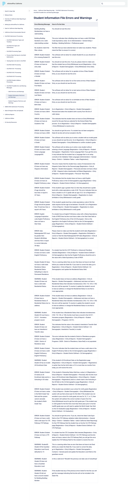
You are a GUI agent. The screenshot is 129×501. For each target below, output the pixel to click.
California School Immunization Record (15, 32)
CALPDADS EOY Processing (14, 76)
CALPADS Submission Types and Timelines (15, 41)
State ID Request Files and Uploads (14, 110)
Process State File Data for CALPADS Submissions (16, 56)
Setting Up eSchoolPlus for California (14, 24)
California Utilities (9, 118)
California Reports (9, 114)
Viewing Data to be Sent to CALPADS (16, 61)
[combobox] (112, 3)
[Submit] (102, 3)
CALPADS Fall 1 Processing (14, 68)
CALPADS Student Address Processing (14, 81)
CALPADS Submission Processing (14, 36)
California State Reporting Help (46, 10)
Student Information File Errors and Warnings (16, 96)
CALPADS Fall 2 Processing (14, 72)
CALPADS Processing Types (14, 51)
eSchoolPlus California (14, 3)
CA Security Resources (11, 122)
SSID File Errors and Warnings (16, 91)
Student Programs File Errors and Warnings (17, 102)
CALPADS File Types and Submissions (13, 46)
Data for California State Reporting (14, 28)
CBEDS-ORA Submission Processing (14, 106)
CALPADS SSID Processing (14, 64)
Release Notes (8, 15)
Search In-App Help (10, 11)
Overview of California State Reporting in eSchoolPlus (15, 19)
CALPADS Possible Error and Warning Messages (16, 86)
